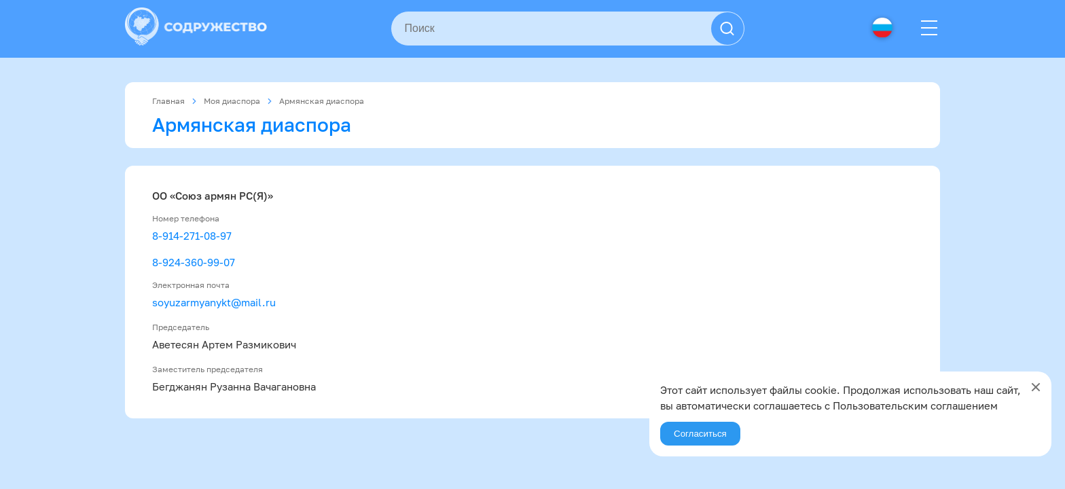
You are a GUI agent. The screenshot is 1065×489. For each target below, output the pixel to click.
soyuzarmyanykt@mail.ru (214, 302)
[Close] (1035, 387)
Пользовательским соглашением (915, 405)
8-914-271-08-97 (192, 236)
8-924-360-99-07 (193, 262)
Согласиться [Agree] (700, 434)
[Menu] (929, 28)
